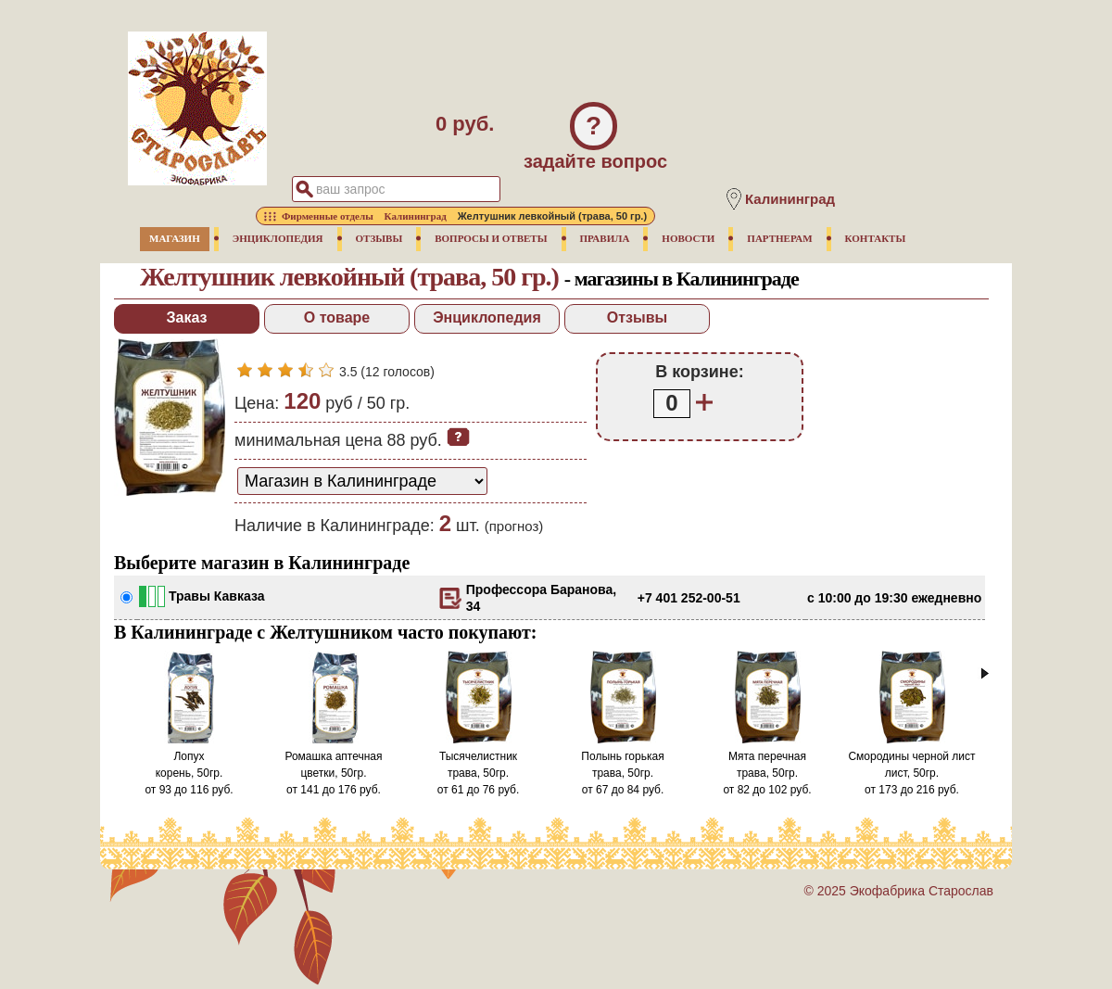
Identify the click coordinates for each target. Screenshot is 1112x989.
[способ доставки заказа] (362, 481)
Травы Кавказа (216, 596)
